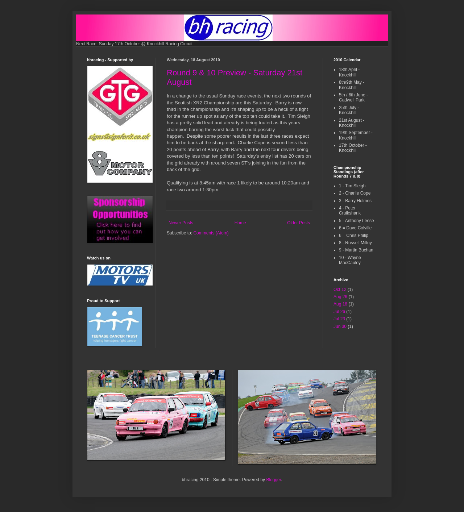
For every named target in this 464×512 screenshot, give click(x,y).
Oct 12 (340, 289)
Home (240, 222)
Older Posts (298, 222)
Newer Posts (181, 222)
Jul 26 (339, 311)
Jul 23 (339, 318)
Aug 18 (340, 304)
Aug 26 (340, 296)
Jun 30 (340, 326)
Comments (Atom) (210, 233)
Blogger (273, 479)
